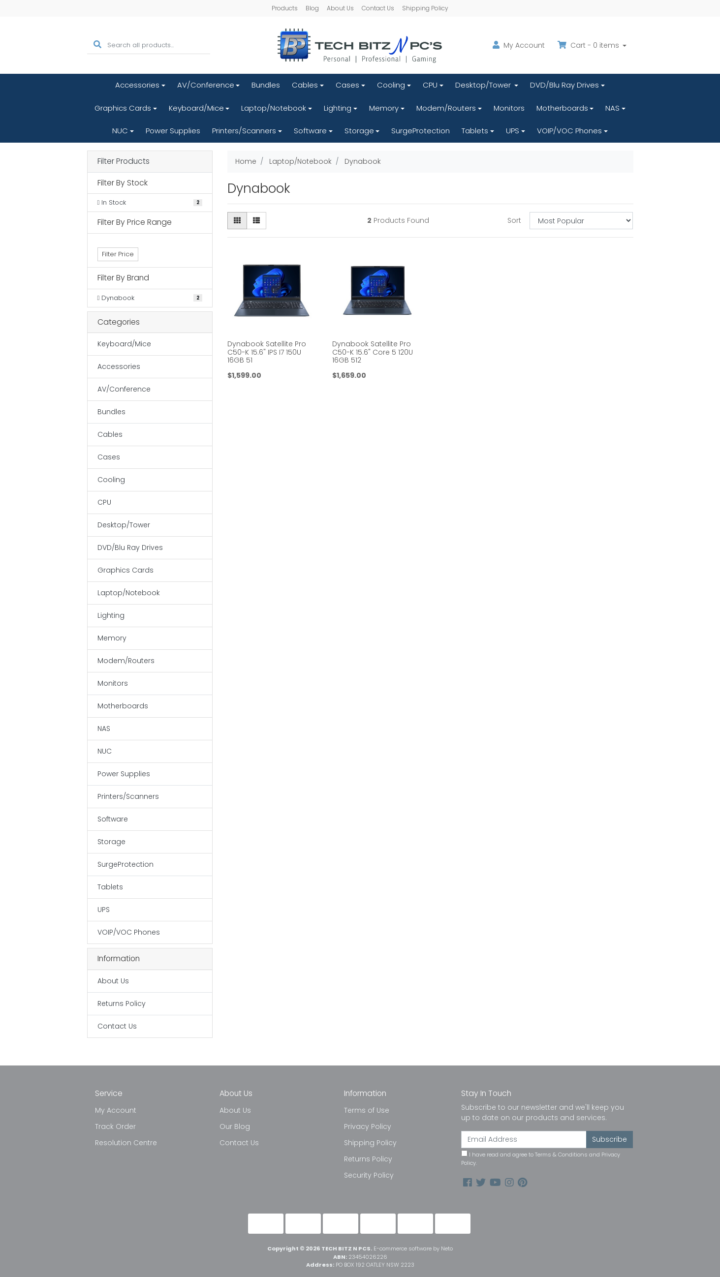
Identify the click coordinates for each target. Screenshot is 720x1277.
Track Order (115, 1126)
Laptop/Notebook (273, 108)
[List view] (256, 220)
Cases (347, 85)
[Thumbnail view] (237, 220)
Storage (359, 130)
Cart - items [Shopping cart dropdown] (589, 45)
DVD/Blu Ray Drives (564, 85)
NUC (120, 130)
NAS (612, 108)
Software (310, 130)
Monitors (509, 108)
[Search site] (97, 45)
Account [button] (519, 45)
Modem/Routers (446, 108)
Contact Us (378, 8)
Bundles (265, 85)
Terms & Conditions (561, 1154)
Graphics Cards (122, 108)
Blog (312, 8)
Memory (384, 108)
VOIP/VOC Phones (569, 130)
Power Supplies (173, 130)
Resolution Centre (126, 1143)
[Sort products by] (581, 220)
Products (285, 8)
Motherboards (562, 108)
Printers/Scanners (244, 130)
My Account (115, 1110)
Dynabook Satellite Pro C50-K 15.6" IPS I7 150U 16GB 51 (266, 352)
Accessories (137, 85)
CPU (430, 85)
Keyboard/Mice (196, 108)
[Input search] (158, 45)
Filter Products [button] (123, 161)
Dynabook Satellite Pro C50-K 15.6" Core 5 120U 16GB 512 (372, 352)
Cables (305, 85)
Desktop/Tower (484, 85)
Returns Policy (121, 1003)
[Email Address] (524, 1139)
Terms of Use (366, 1110)
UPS (512, 130)
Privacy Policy (367, 1126)
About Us (340, 8)
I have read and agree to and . (540, 1158)
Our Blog (234, 1126)
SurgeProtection (420, 130)
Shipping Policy (425, 8)
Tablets (475, 130)
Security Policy (369, 1175)
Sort (514, 220)
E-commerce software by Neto (413, 1248)
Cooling (391, 85)
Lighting (337, 108)
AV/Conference (205, 85)
